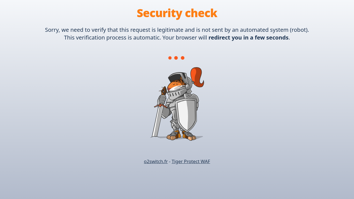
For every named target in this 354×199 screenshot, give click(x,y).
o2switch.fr (156, 161)
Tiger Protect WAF (191, 161)
